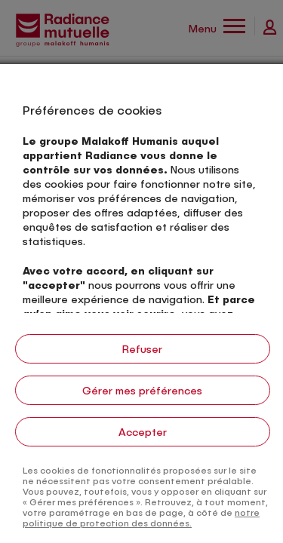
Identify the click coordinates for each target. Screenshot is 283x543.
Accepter (142, 431)
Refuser (142, 348)
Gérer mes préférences (142, 390)
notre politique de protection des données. (141, 517)
